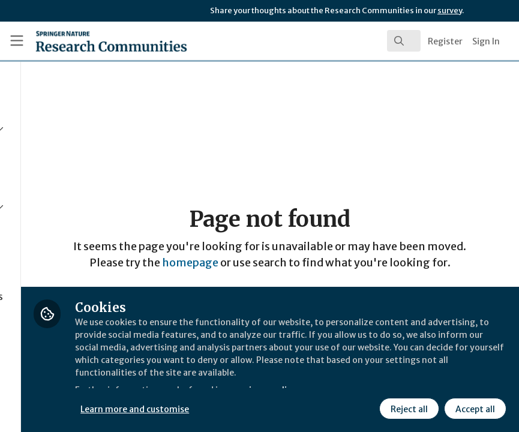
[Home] (87, 41)
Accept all (473, 407)
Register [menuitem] (445, 41)
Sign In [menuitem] (486, 41)
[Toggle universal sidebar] (17, 41)
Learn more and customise (268, 407)
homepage (257, 270)
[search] (404, 41)
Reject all (407, 407)
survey (449, 10)
